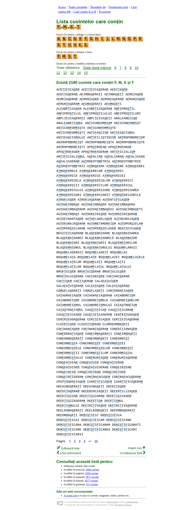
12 (65, 72)
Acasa (62, 7)
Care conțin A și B (85, 11)
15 (86, 72)
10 (136, 67)
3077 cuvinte (91, 480)
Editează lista (68, 448)
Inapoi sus (136, 448)
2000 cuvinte (92, 469)
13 (72, 72)
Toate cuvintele (78, 7)
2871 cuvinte (92, 477)
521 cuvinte (92, 484)
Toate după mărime (97, 67)
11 (58, 72)
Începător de (98, 7)
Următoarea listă (132, 453)
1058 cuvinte (91, 473)
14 (79, 72)
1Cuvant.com (70, 495)
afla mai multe (112, 502)
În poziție (105, 11)
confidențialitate (132, 502)
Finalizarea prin (118, 7)
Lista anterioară (69, 453)
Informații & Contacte (123, 505)
